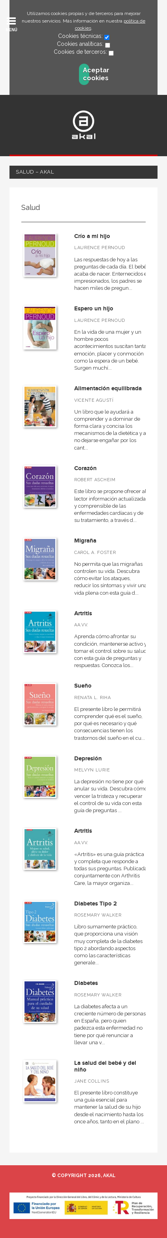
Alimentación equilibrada (108, 388)
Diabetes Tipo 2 (95, 903)
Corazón (85, 468)
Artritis (83, 613)
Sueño (83, 686)
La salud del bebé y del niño (105, 1066)
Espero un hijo (93, 308)
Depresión (88, 758)
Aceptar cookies (86, 74)
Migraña (85, 540)
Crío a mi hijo (92, 236)
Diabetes (86, 983)
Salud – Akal (35, 172)
